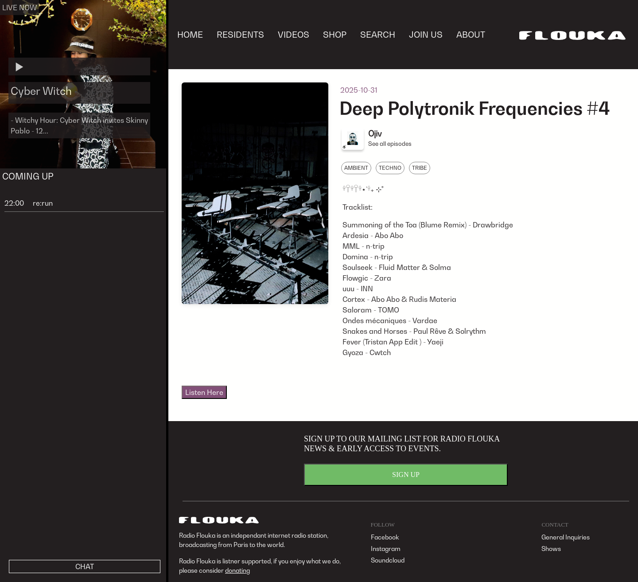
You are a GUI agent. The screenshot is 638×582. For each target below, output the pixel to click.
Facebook (385, 537)
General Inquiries (565, 537)
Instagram (386, 548)
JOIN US (426, 34)
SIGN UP (406, 474)
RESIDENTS (240, 34)
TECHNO (390, 167)
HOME (190, 34)
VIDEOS (293, 34)
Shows (551, 548)
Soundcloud (388, 560)
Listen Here (204, 392)
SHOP (334, 34)
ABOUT (470, 34)
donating (237, 570)
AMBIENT (356, 167)
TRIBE (419, 167)
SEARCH (377, 34)
